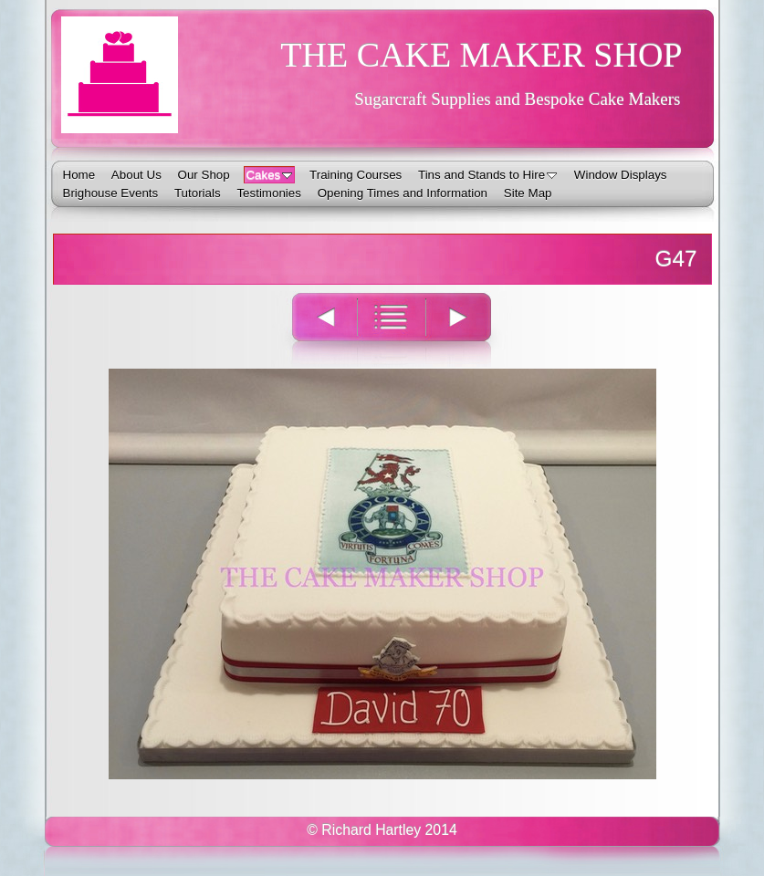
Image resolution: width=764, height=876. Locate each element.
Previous (314, 329)
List (391, 329)
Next (468, 329)
